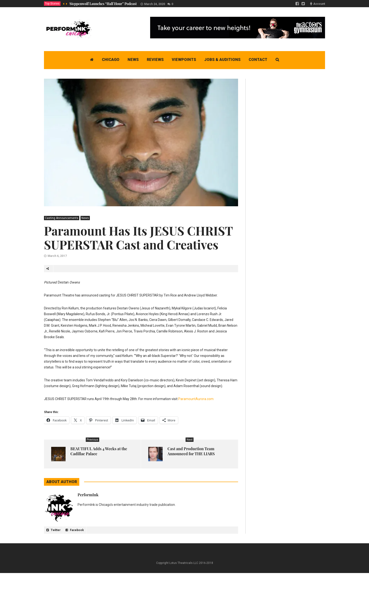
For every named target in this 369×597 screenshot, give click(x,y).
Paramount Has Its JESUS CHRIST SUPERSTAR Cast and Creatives (138, 238)
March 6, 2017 (57, 256)
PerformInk (88, 494)
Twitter (53, 530)
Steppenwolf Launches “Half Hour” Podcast (103, 3)
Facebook (75, 530)
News (85, 218)
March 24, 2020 (154, 4)
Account (319, 4)
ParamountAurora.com (196, 399)
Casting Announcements (61, 218)
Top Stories (52, 3)
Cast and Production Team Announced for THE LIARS (191, 451)
